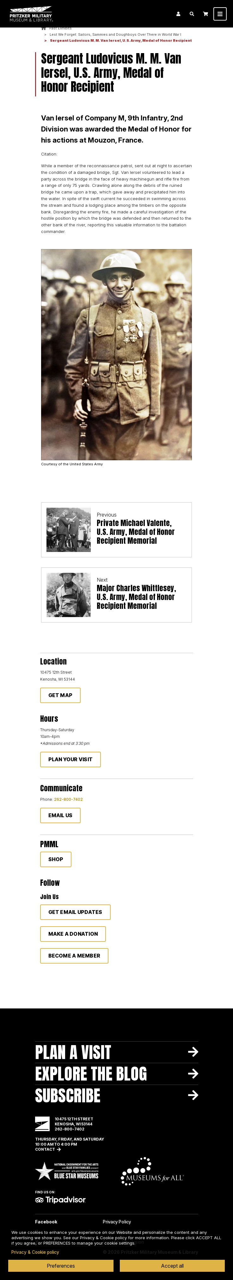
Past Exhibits (60, 28)
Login (178, 14)
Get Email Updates (75, 912)
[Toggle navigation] (220, 14)
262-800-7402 (68, 799)
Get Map (60, 695)
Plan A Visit (73, 1052)
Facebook (46, 1221)
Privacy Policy (117, 1221)
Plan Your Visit (70, 759)
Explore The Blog (91, 1074)
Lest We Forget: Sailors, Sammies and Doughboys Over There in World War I (115, 34)
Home (43, 28)
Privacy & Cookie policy (35, 1252)
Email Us (60, 815)
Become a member (74, 955)
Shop (56, 859)
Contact (45, 1149)
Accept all (172, 1266)
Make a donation (73, 934)
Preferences (61, 1266)
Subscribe (67, 1095)
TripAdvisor (60, 1200)
